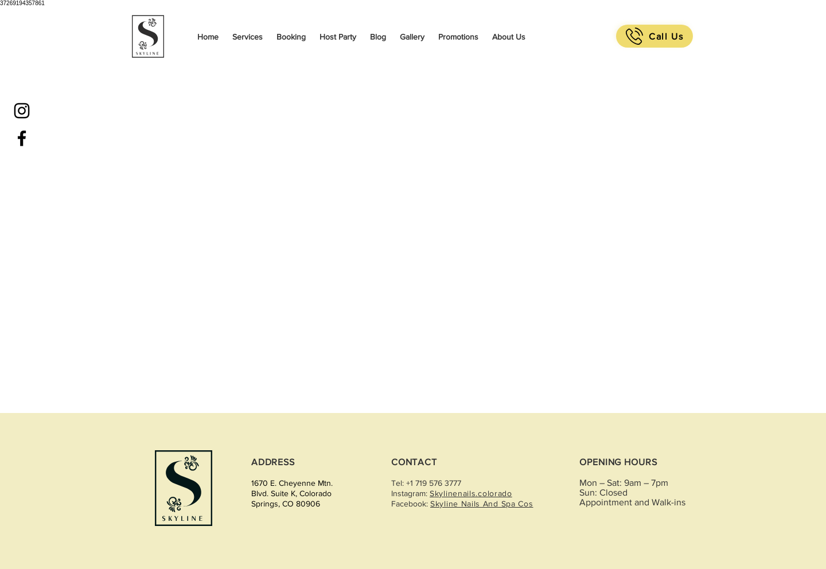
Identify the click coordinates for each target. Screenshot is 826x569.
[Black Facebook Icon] (21, 138)
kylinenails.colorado (473, 493)
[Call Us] (654, 36)
